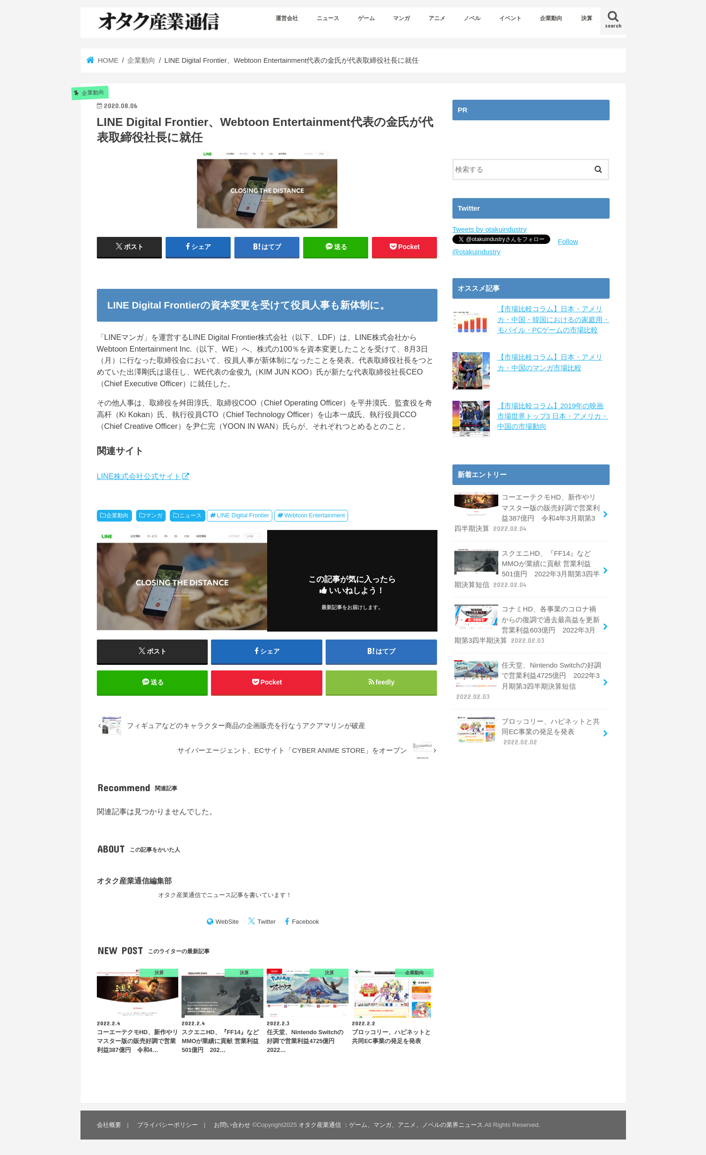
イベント (510, 18)
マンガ (401, 18)
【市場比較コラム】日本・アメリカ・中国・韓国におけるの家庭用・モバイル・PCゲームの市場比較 (553, 319)
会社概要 (109, 1124)
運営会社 (287, 18)
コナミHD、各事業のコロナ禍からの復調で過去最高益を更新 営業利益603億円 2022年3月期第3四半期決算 (527, 624)
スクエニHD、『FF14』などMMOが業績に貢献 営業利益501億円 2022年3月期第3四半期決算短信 (527, 568)
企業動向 (551, 18)
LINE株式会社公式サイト (139, 476)
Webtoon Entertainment (314, 515)
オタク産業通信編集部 (134, 880)
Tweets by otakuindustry (489, 229)
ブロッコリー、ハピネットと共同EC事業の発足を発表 (527, 731)
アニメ (437, 18)
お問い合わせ (232, 1124)
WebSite (227, 921)
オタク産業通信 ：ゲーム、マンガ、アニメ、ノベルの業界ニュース (390, 1124)
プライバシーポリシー (167, 1124)
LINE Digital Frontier (243, 515)
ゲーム (366, 18)
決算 (586, 18)
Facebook (305, 921)
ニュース (328, 18)
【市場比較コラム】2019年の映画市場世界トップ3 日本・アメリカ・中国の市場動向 (552, 416)
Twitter (266, 921)
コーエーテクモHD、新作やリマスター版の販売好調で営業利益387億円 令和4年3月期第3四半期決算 (527, 512)
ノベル (472, 18)
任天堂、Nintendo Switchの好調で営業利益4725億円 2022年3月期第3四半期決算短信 (527, 680)
